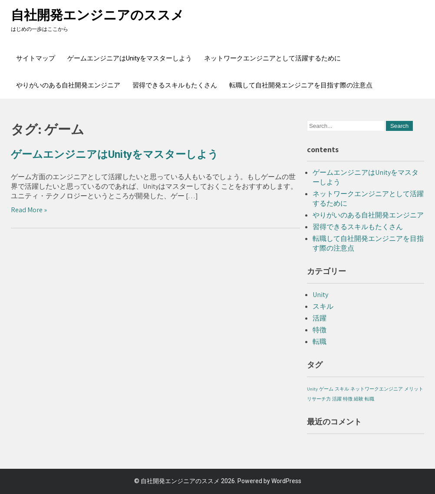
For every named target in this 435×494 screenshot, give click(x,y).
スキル (323, 306)
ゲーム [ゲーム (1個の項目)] (326, 389)
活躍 (319, 318)
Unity (320, 294)
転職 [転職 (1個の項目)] (369, 399)
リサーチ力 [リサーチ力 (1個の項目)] (319, 399)
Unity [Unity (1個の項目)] (312, 389)
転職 (319, 341)
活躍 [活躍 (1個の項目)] (337, 399)
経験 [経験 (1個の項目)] (358, 399)
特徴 (319, 329)
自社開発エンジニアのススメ (97, 15)
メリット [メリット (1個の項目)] (413, 389)
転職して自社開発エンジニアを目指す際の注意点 (300, 85)
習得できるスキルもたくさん (174, 85)
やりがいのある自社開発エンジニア (68, 85)
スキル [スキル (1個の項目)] (342, 389)
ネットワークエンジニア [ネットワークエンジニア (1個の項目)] (376, 389)
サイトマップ (35, 58)
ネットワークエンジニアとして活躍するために (272, 58)
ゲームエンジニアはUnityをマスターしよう (129, 58)
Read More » (29, 209)
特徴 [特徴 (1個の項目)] (348, 399)
